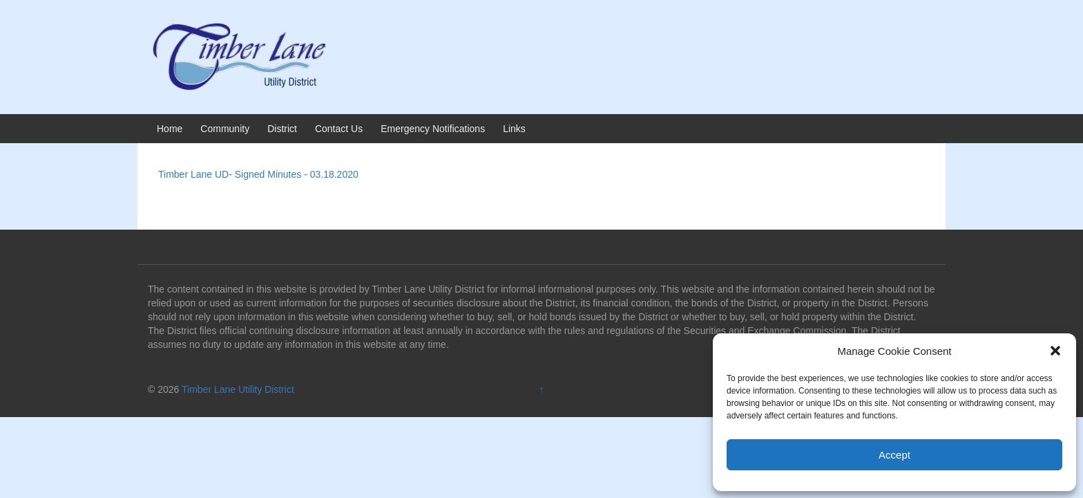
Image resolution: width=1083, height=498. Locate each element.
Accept (894, 455)
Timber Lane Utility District (238, 389)
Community (224, 128)
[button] (1055, 351)
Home (169, 128)
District (282, 128)
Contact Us (339, 128)
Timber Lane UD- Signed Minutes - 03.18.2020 (258, 174)
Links (514, 128)
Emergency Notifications (433, 128)
